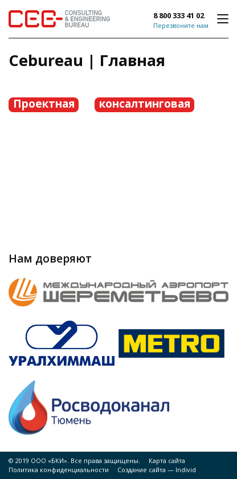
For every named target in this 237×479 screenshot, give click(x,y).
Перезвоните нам (181, 25)
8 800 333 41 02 (178, 15)
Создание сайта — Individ (156, 469)
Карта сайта (167, 460)
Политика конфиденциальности (59, 469)
